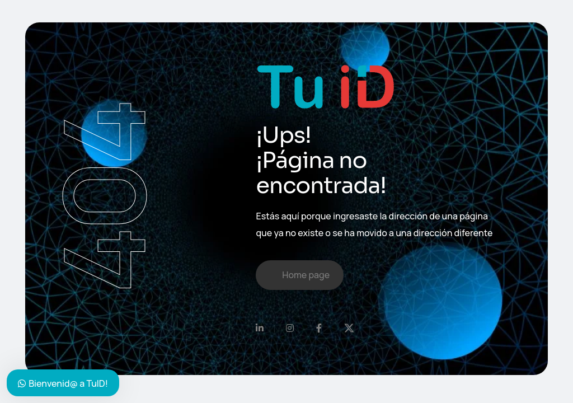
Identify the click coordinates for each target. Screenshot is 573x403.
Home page (306, 275)
